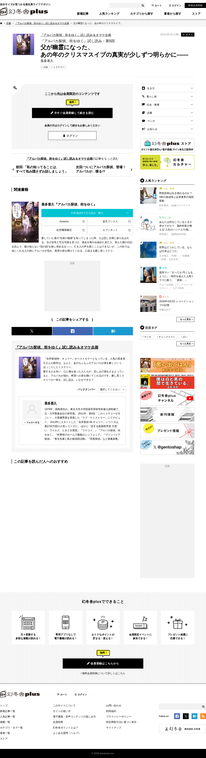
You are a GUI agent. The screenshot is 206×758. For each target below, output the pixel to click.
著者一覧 (5, 733)
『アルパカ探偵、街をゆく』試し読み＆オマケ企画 (42, 23)
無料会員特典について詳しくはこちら (103, 673)
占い (185, 336)
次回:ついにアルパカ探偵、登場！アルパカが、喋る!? (101, 169)
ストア (196, 13)
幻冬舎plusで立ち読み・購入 (87, 212)
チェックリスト (167, 336)
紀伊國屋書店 (64, 229)
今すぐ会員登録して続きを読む (72, 112)
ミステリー (59, 67)
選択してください (110, 389)
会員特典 (58, 722)
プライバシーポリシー (118, 716)
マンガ (151, 120)
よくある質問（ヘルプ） (67, 733)
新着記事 (83, 13)
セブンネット (110, 229)
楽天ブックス (110, 221)
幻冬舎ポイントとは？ (65, 727)
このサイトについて (64, 705)
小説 (45, 67)
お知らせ (152, 129)
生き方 (151, 88)
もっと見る (185, 319)
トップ (4, 705)
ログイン (175, 5)
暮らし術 (152, 96)
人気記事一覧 (7, 716)
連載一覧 (5, 722)
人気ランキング (109, 13)
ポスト (187, 34)
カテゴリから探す (141, 13)
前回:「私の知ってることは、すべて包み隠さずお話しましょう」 (42, 169)
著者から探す (172, 13)
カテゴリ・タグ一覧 (11, 727)
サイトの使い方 (62, 711)
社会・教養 (153, 104)
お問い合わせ (113, 705)
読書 (8, 23)
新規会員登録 (195, 5)
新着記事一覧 (7, 711)
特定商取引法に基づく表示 (121, 722)
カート (156, 5)
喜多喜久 (50, 403)
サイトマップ (113, 727)
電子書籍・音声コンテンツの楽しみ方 (74, 716)
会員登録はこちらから (103, 663)
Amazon (64, 221)
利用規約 (111, 711)
